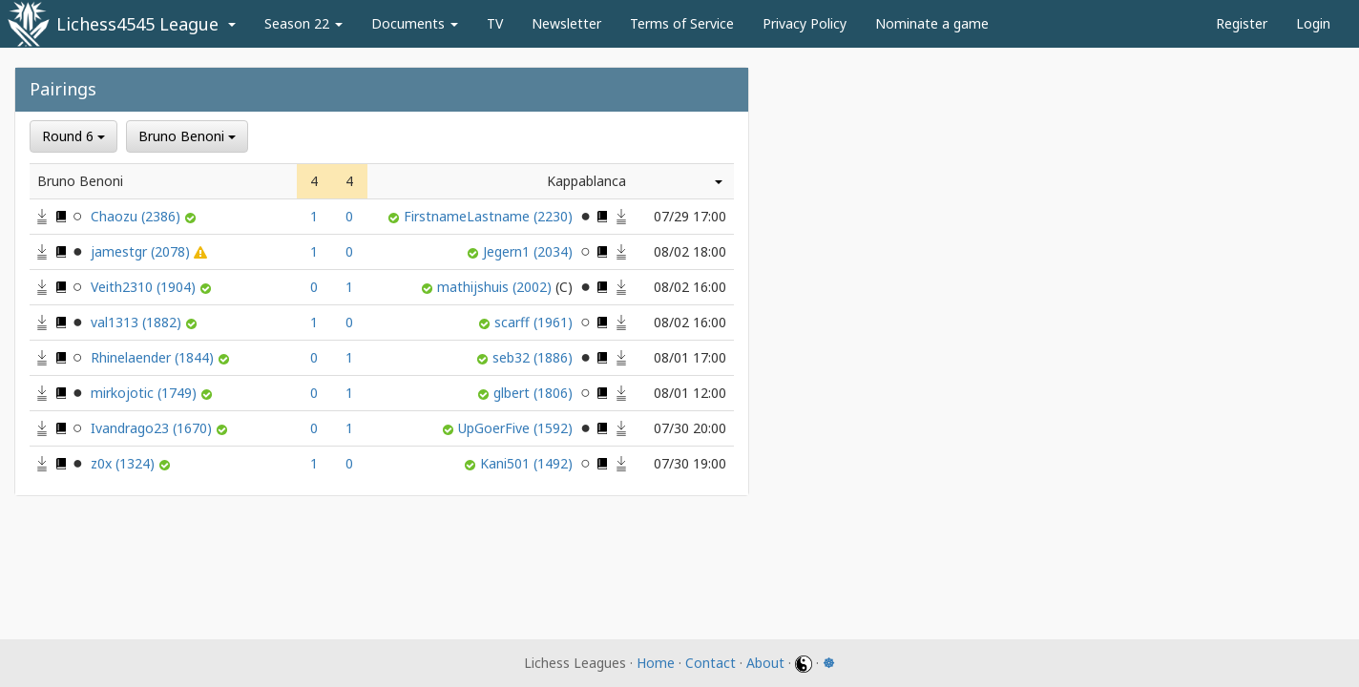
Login (1313, 23)
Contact (710, 663)
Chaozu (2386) (137, 216)
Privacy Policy (805, 23)
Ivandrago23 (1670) (153, 428)
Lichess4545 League (137, 23)
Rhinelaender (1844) (154, 357)
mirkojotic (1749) (145, 393)
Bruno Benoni (187, 136)
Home (656, 663)
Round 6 (73, 136)
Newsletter (566, 23)
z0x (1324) (124, 463)
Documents (414, 23)
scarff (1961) (535, 322)
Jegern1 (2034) (529, 251)
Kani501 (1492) (528, 463)
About (765, 663)
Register (1241, 23)
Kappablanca (586, 181)
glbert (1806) (534, 393)
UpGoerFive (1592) (517, 428)
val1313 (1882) (138, 322)
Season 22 (303, 23)
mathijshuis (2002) (506, 287)
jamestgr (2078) (142, 251)
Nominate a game (932, 23)
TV (495, 23)
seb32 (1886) (534, 357)
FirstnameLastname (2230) (490, 216)
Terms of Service (682, 23)
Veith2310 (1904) (145, 287)
